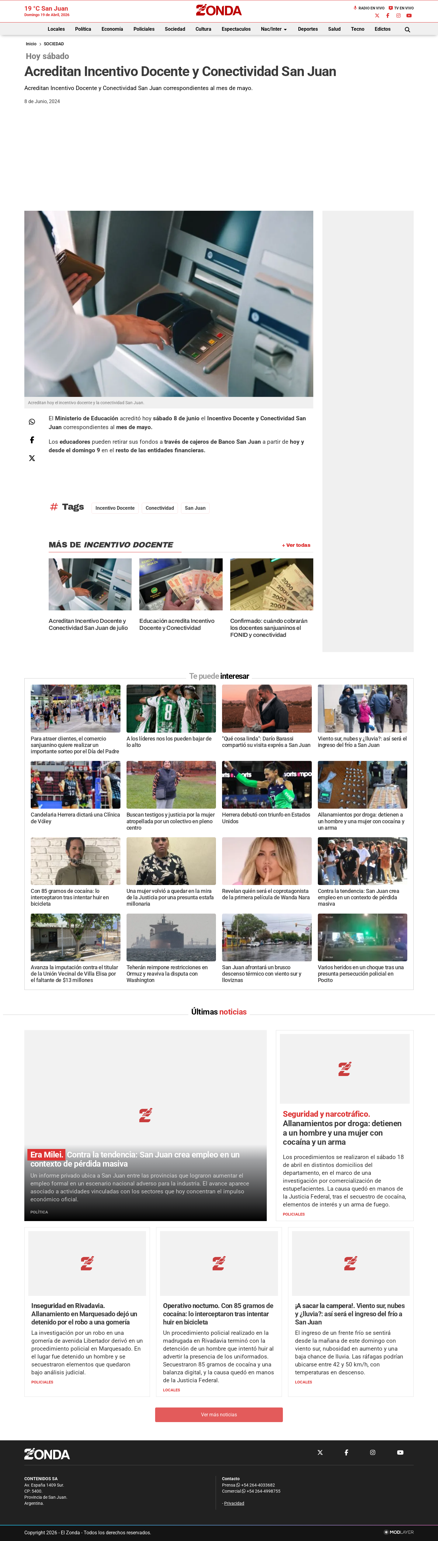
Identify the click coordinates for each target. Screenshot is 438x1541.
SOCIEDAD (54, 44)
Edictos (383, 29)
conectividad (160, 508)
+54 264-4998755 (260, 1491)
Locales (56, 29)
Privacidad (234, 1503)
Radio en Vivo (368, 8)
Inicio (31, 44)
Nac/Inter (275, 29)
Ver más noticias (219, 1415)
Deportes (308, 29)
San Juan (195, 508)
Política (83, 29)
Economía (112, 29)
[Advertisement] (218, 165)
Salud (334, 29)
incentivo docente (115, 508)
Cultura (203, 29)
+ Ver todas (296, 545)
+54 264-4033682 (255, 1485)
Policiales (144, 29)
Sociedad (175, 29)
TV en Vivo (401, 8)
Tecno (357, 29)
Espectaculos (236, 29)
